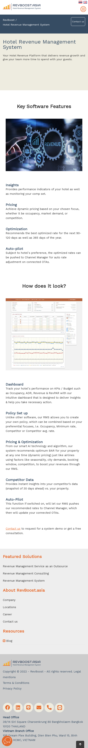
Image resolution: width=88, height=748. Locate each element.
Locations (9, 607)
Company (9, 600)
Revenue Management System (24, 580)
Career (7, 614)
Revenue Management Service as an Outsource (35, 566)
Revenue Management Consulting (26, 573)
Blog (7, 641)
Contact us (78, 21)
